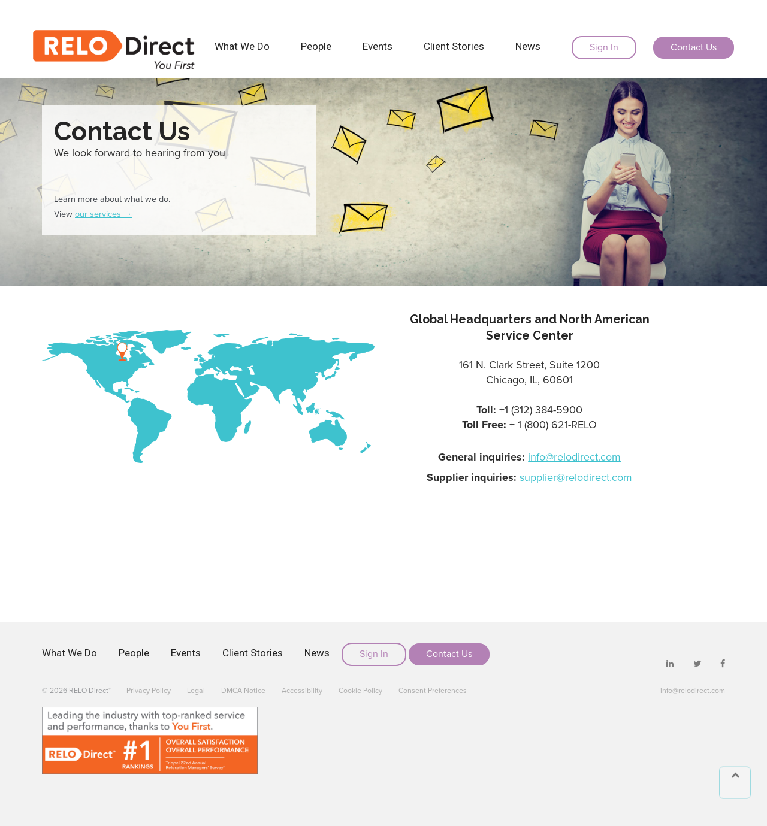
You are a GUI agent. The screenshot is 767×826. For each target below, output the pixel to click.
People (316, 46)
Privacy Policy (148, 690)
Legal (196, 690)
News (527, 46)
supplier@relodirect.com (576, 477)
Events (377, 46)
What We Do (242, 46)
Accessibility (302, 690)
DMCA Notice (243, 690)
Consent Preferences (432, 690)
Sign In (604, 47)
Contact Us (694, 47)
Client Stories (454, 46)
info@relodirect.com (574, 457)
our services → (103, 214)
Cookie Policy (360, 690)
